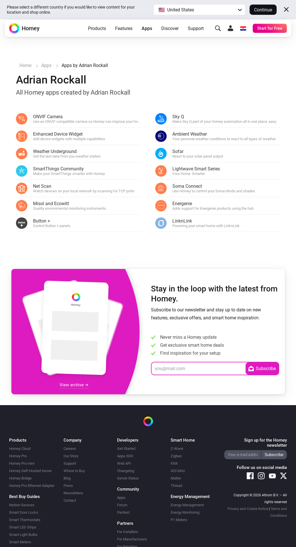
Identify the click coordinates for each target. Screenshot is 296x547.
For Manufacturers (132, 539)
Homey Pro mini (21, 463)
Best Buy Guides (24, 496)
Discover (170, 32)
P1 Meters (179, 520)
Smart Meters (20, 542)
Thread (176, 485)
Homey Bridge (20, 478)
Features (123, 32)
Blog (67, 478)
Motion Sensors (21, 505)
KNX (174, 463)
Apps (147, 32)
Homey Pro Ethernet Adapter (31, 485)
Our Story (71, 456)
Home (25, 65)
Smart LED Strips (22, 527)
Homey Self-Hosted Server (30, 471)
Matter (176, 478)
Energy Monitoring (185, 512)
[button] (199, 10)
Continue (263, 10)
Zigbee (176, 456)
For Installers (127, 532)
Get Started (126, 448)
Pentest (123, 512)
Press (68, 485)
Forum (122, 505)
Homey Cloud (19, 448)
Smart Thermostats (24, 520)
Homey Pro (18, 456)
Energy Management (187, 505)
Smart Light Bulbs (23, 534)
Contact (70, 500)
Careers (70, 448)
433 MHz (178, 471)
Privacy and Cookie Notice (248, 509)
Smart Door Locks (23, 512)
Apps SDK (125, 456)
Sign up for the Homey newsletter (265, 443)
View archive (74, 384)
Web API (124, 463)
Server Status (128, 478)
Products (97, 32)
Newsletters (73, 493)
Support (196, 32)
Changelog (125, 471)
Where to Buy (74, 471)
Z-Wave (177, 448)
